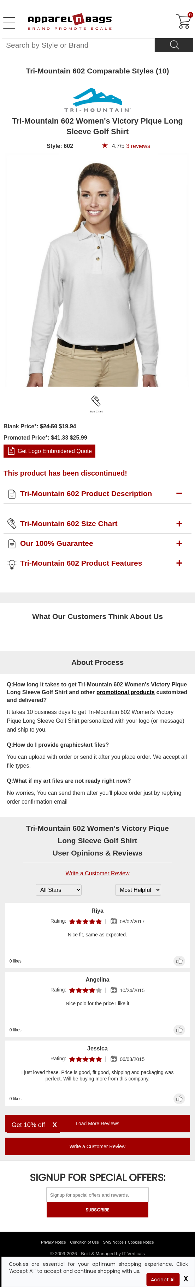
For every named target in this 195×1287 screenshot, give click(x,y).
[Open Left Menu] (9, 23)
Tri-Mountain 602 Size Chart (68, 523)
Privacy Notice (53, 1242)
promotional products (125, 692)
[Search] (174, 45)
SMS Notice (113, 1242)
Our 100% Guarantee (56, 543)
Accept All (163, 1279)
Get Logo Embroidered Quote (55, 451)
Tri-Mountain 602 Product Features (81, 563)
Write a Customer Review (97, 873)
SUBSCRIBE (97, 1210)
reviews (138, 146)
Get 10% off (28, 1124)
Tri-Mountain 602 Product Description (86, 493)
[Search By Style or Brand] (78, 45)
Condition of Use (84, 1242)
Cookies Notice (141, 1242)
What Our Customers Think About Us (97, 616)
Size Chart (95, 411)
